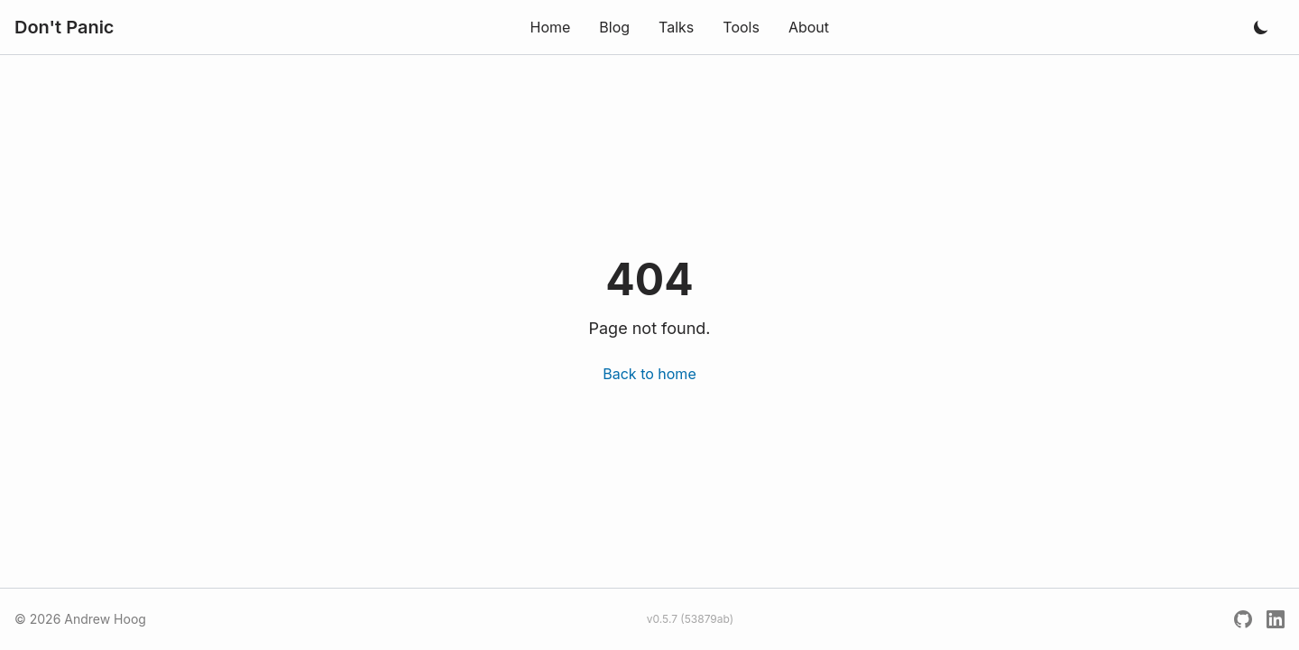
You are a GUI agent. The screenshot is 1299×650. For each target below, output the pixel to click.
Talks (676, 27)
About (808, 27)
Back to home (649, 374)
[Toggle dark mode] (1261, 27)
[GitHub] (1243, 619)
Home (550, 27)
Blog (614, 27)
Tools (741, 27)
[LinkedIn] (1276, 619)
